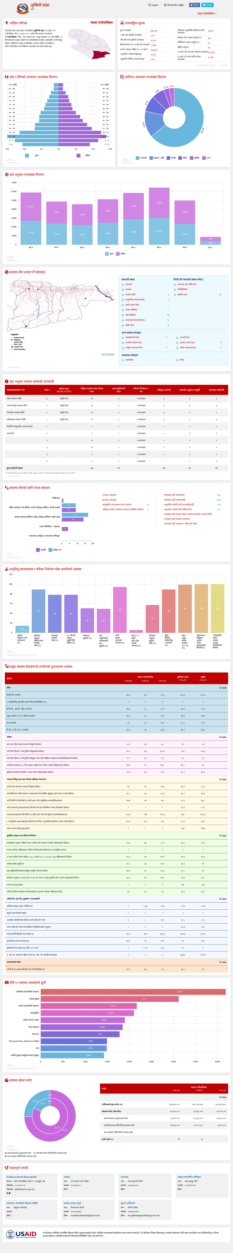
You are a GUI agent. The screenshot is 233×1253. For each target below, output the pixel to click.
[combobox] (206, 13)
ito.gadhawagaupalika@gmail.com (144, 1215)
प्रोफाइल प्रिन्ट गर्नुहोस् (174, 5)
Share (195, 5)
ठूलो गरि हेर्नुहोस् (108, 354)
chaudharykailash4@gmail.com (85, 1215)
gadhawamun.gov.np (24, 1189)
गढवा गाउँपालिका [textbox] (205, 13)
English (153, 5)
